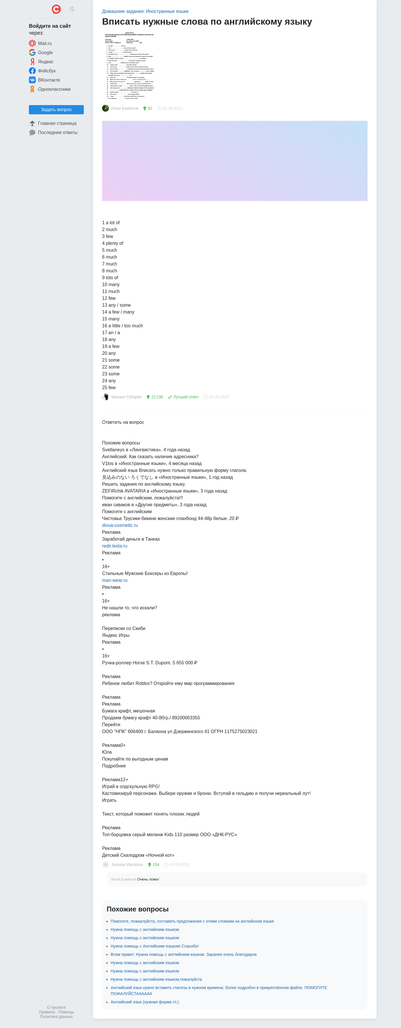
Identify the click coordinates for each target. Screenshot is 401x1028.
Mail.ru (40, 43)
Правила (47, 1012)
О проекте (56, 1007)
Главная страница (52, 123)
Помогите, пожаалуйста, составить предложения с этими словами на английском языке (192, 921)
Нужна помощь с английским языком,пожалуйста (156, 979)
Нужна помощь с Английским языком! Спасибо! (155, 946)
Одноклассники (50, 89)
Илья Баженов (124, 879)
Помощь (66, 1012)
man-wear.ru (115, 580)
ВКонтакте (44, 79)
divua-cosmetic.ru (120, 525)
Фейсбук (42, 70)
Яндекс (41, 61)
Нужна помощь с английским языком (145, 929)
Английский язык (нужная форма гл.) (145, 1002)
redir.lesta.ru (114, 545)
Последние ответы (53, 132)
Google (41, 52)
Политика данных (56, 1016)
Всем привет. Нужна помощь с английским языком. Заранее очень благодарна (184, 954)
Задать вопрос (56, 109)
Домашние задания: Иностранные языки (145, 11)
